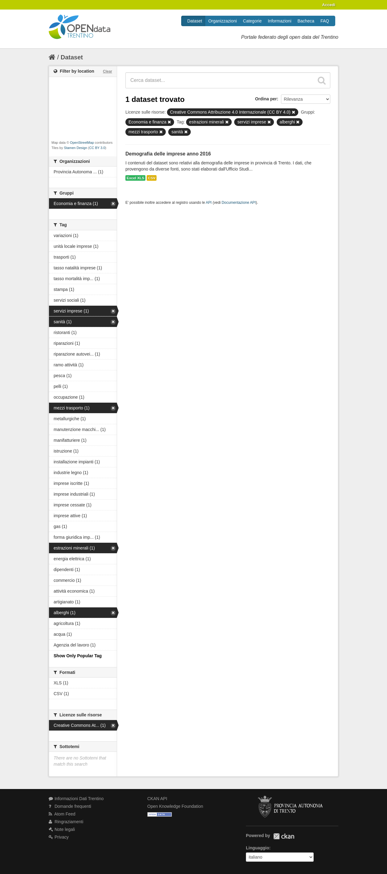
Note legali (62, 829)
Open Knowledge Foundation (175, 806)
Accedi (328, 4)
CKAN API (157, 798)
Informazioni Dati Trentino (76, 798)
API (209, 202)
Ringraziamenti (66, 821)
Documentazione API (239, 202)
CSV (151, 178)
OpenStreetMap (82, 142)
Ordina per (266, 98)
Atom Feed (62, 814)
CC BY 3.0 (97, 148)
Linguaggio (257, 847)
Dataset (194, 20)
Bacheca (306, 20)
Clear (107, 71)
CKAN (283, 836)
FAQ (324, 20)
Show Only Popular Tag (78, 655)
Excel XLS (135, 178)
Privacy (59, 837)
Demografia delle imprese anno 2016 (168, 153)
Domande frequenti (70, 806)
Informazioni (279, 20)
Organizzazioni (222, 20)
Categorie (252, 20)
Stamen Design (75, 148)
